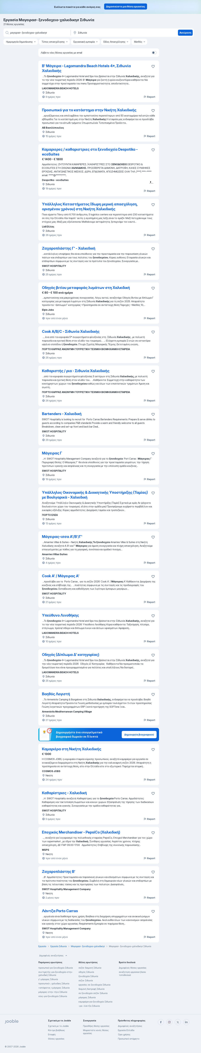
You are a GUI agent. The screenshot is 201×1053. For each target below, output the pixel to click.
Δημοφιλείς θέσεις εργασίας (132, 967)
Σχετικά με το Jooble (58, 1026)
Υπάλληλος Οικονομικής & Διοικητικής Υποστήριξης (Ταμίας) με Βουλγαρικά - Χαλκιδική (95, 494)
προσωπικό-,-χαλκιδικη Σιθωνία (53, 983)
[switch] (154, 52)
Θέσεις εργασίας (56, 1038)
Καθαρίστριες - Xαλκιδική (64, 793)
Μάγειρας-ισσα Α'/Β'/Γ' (62, 536)
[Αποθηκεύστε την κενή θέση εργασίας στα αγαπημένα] (153, 66)
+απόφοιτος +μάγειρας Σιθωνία (54, 987)
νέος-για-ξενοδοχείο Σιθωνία (52, 996)
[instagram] (169, 1022)
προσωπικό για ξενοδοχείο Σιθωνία (55, 967)
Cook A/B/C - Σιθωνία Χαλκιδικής (71, 331)
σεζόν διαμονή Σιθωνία (90, 967)
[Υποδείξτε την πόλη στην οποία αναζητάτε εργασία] (104, 32)
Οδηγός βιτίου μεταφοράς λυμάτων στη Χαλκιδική (86, 287)
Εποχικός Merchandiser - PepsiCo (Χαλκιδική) (81, 832)
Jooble (22, 1046)
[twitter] (178, 1022)
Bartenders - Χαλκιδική (62, 414)
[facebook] (161, 1022)
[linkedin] (186, 1022)
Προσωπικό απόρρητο (128, 1038)
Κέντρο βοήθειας (56, 1030)
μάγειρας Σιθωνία (87, 997)
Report (149, 96)
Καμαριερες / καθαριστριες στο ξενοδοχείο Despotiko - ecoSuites (90, 151)
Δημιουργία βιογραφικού (139, 734)
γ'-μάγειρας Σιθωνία (48, 979)
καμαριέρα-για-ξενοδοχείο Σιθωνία (95, 1001)
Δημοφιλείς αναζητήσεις (53, 955)
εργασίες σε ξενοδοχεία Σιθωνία (94, 984)
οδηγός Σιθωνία (86, 972)
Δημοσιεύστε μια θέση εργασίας (125, 6)
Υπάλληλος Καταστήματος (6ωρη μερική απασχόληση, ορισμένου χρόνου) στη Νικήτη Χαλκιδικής (89, 206)
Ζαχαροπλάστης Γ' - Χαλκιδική (68, 248)
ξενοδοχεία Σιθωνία (88, 976)
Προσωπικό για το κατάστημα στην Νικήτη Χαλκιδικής (89, 110)
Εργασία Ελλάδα (126, 1030)
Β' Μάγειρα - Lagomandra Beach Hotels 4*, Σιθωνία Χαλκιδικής (86, 68)
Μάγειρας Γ (52, 453)
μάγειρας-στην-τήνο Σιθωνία (52, 992)
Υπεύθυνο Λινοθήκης (60, 615)
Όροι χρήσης (124, 1034)
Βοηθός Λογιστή (56, 694)
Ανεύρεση (185, 32)
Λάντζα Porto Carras (60, 911)
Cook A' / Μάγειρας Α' (60, 576)
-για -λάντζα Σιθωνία (89, 1006)
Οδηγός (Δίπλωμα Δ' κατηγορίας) (70, 654)
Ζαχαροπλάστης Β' (58, 871)
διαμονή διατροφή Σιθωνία (91, 989)
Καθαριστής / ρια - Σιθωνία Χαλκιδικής (75, 371)
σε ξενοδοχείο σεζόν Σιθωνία (93, 993)
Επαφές (52, 1034)
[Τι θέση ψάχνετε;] (36, 32)
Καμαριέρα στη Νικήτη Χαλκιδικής (71, 749)
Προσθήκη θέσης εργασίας (96, 1026)
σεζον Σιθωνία (86, 980)
